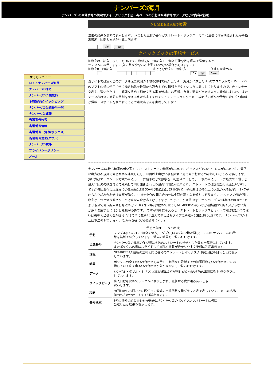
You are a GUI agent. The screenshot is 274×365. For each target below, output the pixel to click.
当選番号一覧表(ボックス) (47, 132)
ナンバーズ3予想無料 (43, 95)
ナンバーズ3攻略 (40, 144)
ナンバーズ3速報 (40, 113)
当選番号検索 (38, 119)
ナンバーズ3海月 (40, 89)
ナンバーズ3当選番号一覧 (46, 107)
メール (33, 156)
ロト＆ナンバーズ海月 (44, 83)
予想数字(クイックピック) (47, 101)
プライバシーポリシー (44, 150)
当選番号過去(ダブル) (43, 138)
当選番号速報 (38, 126)
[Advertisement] (168, 134)
